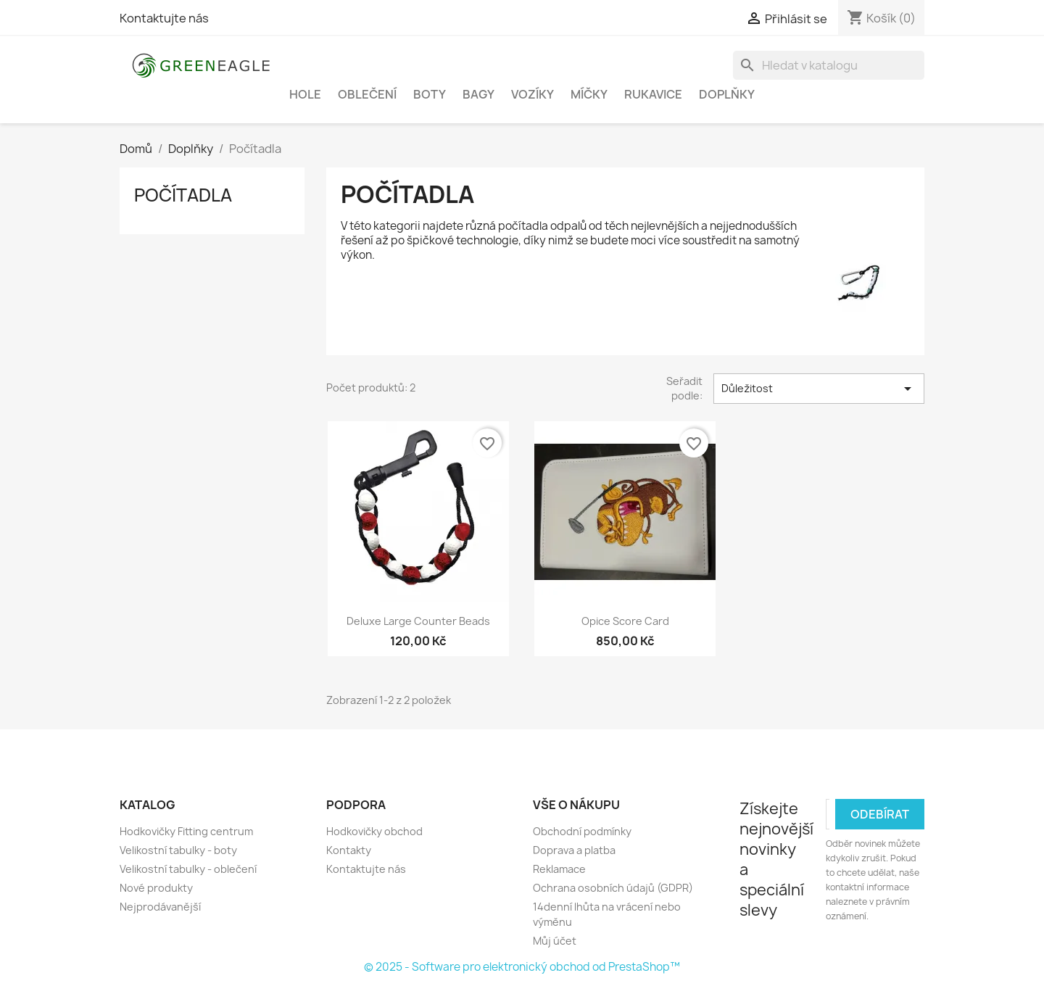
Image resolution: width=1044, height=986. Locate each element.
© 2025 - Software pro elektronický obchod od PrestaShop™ (522, 966)
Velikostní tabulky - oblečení (188, 869)
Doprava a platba (574, 850)
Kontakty (348, 850)
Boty (429, 94)
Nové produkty (156, 888)
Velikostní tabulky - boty (178, 850)
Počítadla (183, 195)
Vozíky (532, 94)
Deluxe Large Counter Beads (418, 621)
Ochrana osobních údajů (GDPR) (613, 888)
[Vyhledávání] (828, 65)
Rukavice (653, 94)
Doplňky (727, 94)
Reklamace (559, 869)
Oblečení (367, 94)
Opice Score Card (625, 621)
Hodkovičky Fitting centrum (186, 831)
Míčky (589, 94)
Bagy (478, 94)
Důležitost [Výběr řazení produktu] (818, 388)
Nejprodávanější (160, 907)
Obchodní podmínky (582, 831)
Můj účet (554, 941)
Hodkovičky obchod (374, 831)
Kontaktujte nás (164, 18)
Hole (305, 94)
